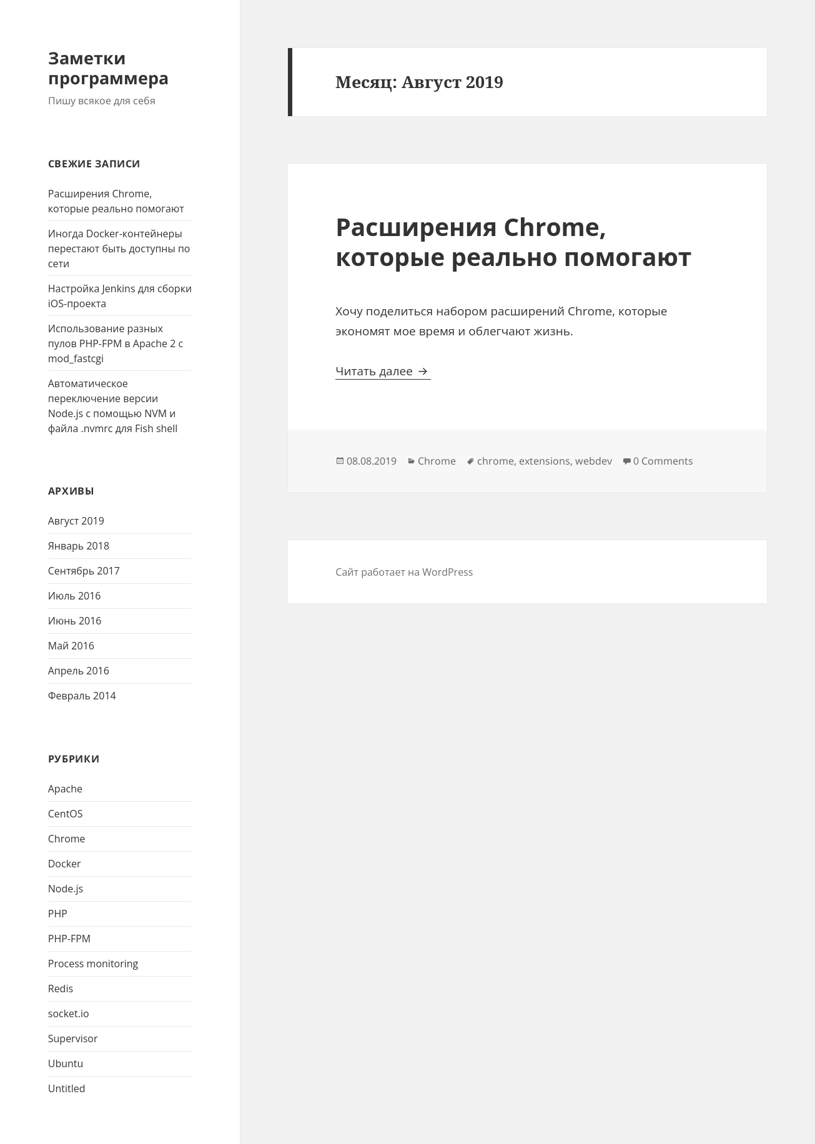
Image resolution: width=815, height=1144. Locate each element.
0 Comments (663, 461)
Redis (60, 988)
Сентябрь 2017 (84, 571)
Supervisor (73, 1038)
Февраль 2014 (82, 696)
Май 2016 (71, 646)
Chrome (67, 839)
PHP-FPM (69, 938)
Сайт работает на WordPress (404, 572)
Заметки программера (108, 67)
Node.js (65, 888)
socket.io (68, 1013)
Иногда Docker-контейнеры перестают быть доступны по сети (119, 248)
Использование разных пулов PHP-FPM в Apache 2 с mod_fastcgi (115, 343)
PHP (57, 913)
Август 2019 (76, 521)
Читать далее (382, 371)
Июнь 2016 (75, 621)
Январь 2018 (78, 546)
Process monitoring (93, 963)
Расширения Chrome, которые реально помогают (513, 241)
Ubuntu (66, 1063)
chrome (495, 461)
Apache (65, 789)
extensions (544, 461)
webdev (593, 461)
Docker (64, 863)
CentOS (65, 814)
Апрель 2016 (78, 671)
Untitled (67, 1088)
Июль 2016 (74, 596)
